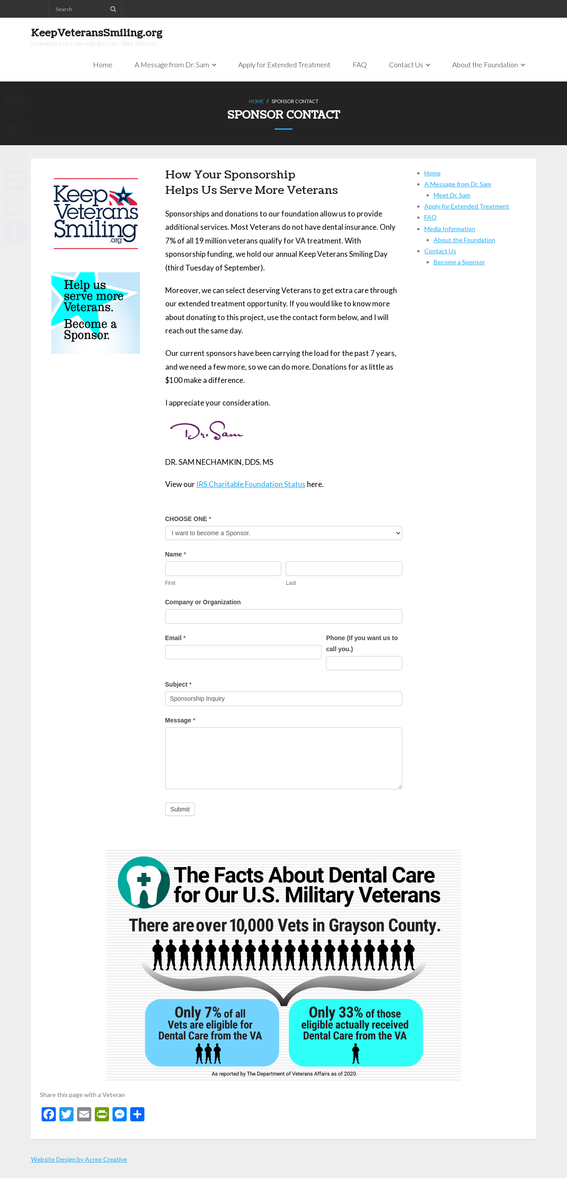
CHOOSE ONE (188, 518)
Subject (178, 684)
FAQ (430, 217)
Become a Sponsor (459, 262)
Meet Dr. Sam (452, 195)
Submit (180, 809)
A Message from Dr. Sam (457, 184)
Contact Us (440, 251)
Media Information (449, 228)
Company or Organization (203, 602)
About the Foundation (464, 239)
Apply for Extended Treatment (466, 206)
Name (175, 554)
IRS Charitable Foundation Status (251, 484)
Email (175, 637)
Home (256, 101)
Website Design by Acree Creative (79, 1159)
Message (180, 720)
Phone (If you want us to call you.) (362, 643)
